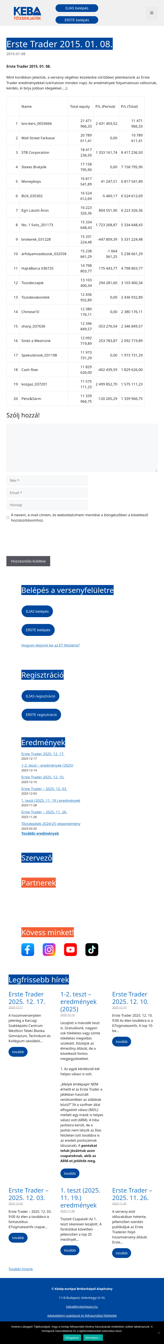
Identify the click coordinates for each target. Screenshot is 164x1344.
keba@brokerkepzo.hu (82, 1307)
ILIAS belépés (76, 8)
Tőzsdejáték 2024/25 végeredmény (50, 823)
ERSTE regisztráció (41, 714)
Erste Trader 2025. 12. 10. (42, 777)
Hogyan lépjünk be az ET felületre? (50, 645)
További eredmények (40, 833)
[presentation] (38, 541)
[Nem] (159, 1333)
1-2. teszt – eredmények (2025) (47, 765)
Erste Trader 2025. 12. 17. (42, 753)
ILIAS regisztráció (40, 696)
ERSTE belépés (77, 19)
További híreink (21, 1269)
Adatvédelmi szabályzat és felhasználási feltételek (82, 1316)
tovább (18, 1051)
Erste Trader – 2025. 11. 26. (44, 811)
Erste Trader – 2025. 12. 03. (44, 788)
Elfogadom (72, 1337)
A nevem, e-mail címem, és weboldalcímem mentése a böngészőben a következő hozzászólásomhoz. (79, 517)
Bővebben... (93, 1337)
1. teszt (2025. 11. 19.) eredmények (50, 800)
